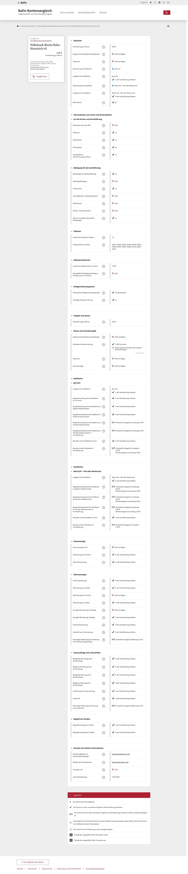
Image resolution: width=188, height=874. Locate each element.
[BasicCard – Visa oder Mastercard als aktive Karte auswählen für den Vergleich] (113, 85)
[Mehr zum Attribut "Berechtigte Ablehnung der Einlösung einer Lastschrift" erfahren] (103, 706)
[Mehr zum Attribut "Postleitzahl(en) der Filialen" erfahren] (103, 245)
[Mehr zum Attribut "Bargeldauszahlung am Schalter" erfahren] (103, 732)
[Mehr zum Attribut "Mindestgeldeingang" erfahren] (103, 181)
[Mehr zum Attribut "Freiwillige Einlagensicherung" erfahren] (103, 300)
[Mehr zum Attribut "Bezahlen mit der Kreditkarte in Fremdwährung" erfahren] (103, 525)
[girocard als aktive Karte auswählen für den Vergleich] (113, 69)
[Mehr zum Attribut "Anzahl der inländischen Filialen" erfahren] (103, 237)
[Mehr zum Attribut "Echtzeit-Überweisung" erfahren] (103, 625)
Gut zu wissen (67, 12)
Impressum (32, 869)
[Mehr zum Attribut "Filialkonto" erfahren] (103, 133)
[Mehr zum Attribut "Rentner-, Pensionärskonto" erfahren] (103, 211)
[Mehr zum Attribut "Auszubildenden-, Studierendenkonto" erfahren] (103, 196)
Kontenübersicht (86, 12)
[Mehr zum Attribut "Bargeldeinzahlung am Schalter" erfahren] (103, 725)
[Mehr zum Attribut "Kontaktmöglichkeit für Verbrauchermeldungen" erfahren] (103, 754)
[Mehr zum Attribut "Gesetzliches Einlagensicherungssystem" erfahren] (103, 293)
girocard (117, 69)
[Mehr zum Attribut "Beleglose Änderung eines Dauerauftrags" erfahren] (103, 683)
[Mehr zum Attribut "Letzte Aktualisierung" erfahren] (103, 777)
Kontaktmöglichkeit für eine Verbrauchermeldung (39, 68)
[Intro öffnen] (168, 2)
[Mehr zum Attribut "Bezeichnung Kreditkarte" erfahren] (103, 86)
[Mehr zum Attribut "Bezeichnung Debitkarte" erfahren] (103, 69)
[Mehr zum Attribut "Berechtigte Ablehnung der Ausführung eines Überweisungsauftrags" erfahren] (103, 639)
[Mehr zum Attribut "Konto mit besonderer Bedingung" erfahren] (103, 174)
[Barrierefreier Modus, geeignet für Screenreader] (159, 2)
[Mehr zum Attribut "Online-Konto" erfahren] (103, 102)
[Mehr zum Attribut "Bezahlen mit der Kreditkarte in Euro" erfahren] (103, 517)
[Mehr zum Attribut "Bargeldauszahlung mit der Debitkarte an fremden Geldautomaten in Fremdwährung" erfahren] (103, 431)
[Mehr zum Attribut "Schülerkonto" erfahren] (103, 189)
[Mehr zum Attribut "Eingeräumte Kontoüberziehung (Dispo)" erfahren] (103, 54)
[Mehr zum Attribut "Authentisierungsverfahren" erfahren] (103, 155)
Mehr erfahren (140, 353)
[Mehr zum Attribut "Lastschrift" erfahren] (103, 698)
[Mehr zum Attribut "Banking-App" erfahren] (103, 147)
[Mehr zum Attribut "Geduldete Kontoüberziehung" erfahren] (103, 344)
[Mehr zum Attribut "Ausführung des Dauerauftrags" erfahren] (103, 691)
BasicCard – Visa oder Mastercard (126, 86)
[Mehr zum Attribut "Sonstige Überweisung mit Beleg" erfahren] (103, 617)
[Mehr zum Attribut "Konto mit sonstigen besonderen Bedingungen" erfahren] (103, 218)
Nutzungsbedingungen (95, 869)
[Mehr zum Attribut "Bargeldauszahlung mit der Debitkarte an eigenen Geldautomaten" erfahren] (103, 406)
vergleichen (39, 76)
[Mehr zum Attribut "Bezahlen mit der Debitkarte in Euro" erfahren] (103, 441)
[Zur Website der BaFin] (22, 2)
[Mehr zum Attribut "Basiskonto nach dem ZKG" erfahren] (103, 125)
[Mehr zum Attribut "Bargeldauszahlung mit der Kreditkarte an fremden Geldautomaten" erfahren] (103, 497)
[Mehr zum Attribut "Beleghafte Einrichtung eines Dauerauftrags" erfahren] (103, 659)
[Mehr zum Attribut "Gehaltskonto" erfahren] (103, 203)
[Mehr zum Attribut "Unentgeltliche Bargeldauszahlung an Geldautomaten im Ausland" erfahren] (103, 273)
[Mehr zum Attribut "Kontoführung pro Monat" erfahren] (103, 47)
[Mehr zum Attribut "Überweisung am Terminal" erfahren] (103, 595)
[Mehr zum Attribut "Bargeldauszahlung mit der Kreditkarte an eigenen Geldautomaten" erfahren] (103, 487)
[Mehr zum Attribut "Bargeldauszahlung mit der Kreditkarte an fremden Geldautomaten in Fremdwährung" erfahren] (103, 507)
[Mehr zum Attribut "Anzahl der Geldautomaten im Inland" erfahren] (103, 266)
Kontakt (20, 869)
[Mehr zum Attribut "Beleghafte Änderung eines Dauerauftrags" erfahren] (103, 675)
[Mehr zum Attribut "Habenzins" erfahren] (103, 61)
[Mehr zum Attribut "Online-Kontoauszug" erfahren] (103, 562)
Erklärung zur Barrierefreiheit (69, 869)
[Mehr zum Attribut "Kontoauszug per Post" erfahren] (103, 547)
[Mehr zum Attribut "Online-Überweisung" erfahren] (103, 581)
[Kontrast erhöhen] (151, 2)
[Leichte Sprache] (164, 2)
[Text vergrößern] (155, 2)
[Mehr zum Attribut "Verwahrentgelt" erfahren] (103, 366)
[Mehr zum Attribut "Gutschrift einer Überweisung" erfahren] (103, 632)
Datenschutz (47, 869)
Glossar (103, 12)
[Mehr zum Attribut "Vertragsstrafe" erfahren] (103, 770)
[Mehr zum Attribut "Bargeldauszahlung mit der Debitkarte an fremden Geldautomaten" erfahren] (103, 423)
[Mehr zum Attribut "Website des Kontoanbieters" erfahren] (103, 762)
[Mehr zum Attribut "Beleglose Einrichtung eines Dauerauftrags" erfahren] (103, 667)
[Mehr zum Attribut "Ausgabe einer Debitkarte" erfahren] (103, 76)
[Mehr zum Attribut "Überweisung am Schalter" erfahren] (103, 588)
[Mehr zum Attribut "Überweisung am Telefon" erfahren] (103, 603)
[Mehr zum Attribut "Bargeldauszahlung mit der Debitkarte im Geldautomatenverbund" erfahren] (103, 414)
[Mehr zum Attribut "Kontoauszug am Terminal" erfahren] (103, 555)
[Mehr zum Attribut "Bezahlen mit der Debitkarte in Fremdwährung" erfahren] (103, 448)
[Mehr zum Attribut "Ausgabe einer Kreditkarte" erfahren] (103, 93)
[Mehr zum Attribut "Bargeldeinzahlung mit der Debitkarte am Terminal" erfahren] (103, 398)
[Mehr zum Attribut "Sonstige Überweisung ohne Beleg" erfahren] (103, 610)
